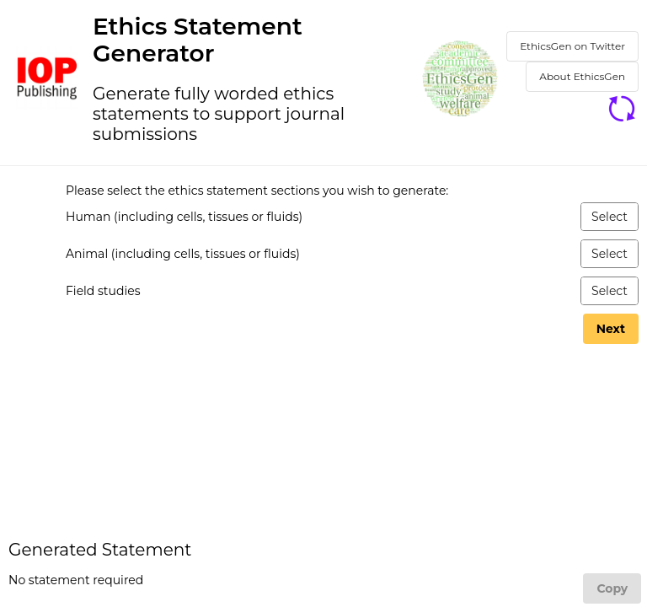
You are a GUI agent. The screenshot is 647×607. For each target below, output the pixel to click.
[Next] (611, 329)
